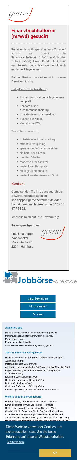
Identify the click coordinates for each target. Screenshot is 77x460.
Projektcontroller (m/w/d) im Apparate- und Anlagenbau (32, 370)
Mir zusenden (37, 306)
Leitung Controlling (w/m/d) (18, 383)
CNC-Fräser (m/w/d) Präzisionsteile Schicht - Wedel (31, 408)
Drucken (38, 314)
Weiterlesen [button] (15, 442)
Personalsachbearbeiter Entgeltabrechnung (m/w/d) (31, 332)
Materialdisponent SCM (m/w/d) (21, 364)
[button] (22, 452)
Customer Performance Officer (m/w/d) (24, 380)
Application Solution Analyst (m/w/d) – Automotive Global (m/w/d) (37, 367)
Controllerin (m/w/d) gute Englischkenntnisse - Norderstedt (34, 414)
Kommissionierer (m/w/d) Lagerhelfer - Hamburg (29, 405)
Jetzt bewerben (38, 298)
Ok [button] (55, 452)
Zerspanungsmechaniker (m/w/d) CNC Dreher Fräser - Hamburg (37, 417)
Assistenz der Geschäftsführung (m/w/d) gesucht (29, 345)
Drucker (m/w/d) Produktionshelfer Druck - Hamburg (31, 401)
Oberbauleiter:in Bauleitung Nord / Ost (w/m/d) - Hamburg (34, 411)
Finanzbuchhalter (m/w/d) (18, 342)
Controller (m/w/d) (14, 373)
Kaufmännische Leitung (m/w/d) (21, 376)
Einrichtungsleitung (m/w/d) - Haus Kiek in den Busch (31, 389)
